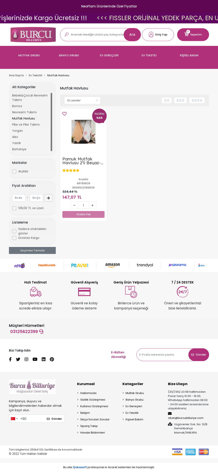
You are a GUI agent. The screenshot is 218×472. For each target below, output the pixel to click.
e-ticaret (111, 467)
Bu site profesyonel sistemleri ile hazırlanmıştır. (109, 467)
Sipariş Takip (89, 426)
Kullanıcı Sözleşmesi (94, 406)
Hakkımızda (88, 393)
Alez (15, 137)
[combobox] (14, 418)
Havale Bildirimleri (92, 433)
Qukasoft (80, 467)
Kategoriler (132, 383)
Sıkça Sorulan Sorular (95, 419)
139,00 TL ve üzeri (31, 208)
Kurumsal (86, 383)
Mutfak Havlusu (23, 118)
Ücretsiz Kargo (28, 238)
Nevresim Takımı (24, 112)
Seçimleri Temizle (32, 250)
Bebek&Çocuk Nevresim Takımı (30, 97)
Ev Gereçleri (134, 406)
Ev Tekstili (132, 413)
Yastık (16, 143)
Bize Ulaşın (178, 383)
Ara (132, 34)
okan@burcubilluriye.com (186, 416)
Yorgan (17, 131)
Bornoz (17, 106)
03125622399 (26, 332)
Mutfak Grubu (135, 393)
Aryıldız (23, 171)
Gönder (198, 355)
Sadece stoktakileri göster (32, 231)
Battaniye (19, 149)
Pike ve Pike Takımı (26, 124)
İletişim (85, 413)
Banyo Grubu (134, 400)
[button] (158, 34)
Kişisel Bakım (134, 419)
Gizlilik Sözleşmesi (92, 400)
